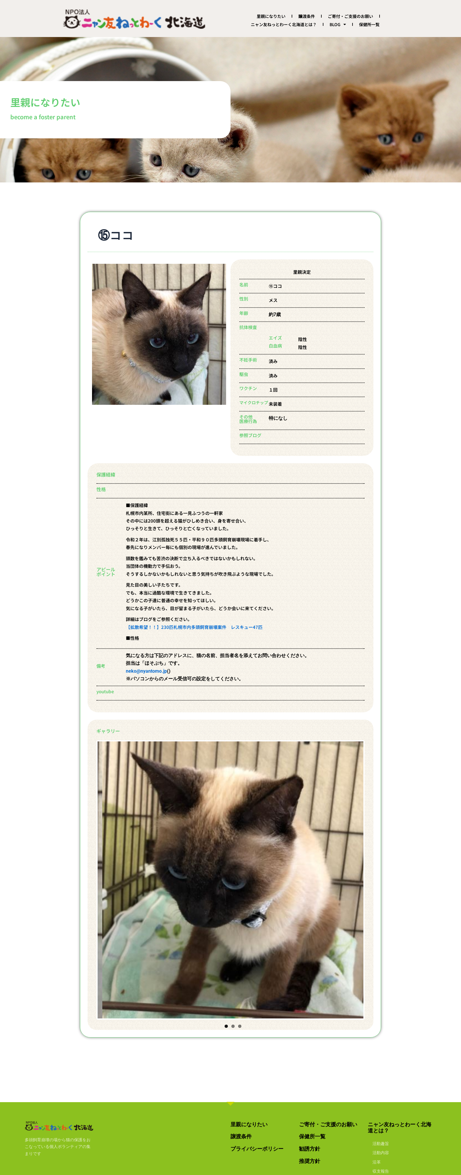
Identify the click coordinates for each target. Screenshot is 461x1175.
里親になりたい (271, 16)
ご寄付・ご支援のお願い (350, 16)
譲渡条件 (306, 16)
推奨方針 (309, 1161)
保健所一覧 (369, 24)
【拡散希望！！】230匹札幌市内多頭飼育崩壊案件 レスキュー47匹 (194, 627)
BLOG (338, 24)
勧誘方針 (309, 1149)
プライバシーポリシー (256, 1149)
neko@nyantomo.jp (146, 671)
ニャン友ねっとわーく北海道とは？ (284, 24)
